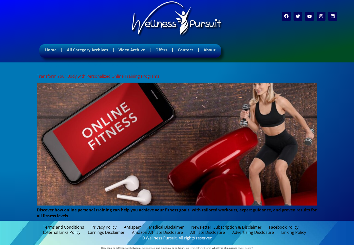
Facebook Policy (283, 227)
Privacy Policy (104, 227)
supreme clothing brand (198, 248)
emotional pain (148, 248)
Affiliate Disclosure (207, 232)
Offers (161, 50)
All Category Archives (87, 50)
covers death (244, 248)
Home (51, 50)
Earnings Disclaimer (106, 232)
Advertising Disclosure (253, 232)
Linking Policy (293, 232)
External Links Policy (61, 232)
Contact (185, 50)
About (210, 50)
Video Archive (131, 50)
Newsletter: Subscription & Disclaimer (226, 227)
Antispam (133, 227)
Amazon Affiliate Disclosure (157, 232)
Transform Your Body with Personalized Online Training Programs (98, 76)
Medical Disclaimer (166, 227)
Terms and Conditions (63, 227)
